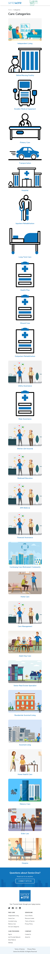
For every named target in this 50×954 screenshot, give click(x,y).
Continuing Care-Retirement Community (25, 567)
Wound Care (25, 323)
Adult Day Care (25, 656)
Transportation (25, 163)
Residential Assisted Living (25, 715)
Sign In (10, 934)
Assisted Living (25, 745)
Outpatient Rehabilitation (25, 356)
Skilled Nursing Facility (25, 75)
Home (10, 10)
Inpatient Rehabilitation (25, 223)
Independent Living (25, 43)
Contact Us (28, 934)
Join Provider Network (14, 937)
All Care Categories (13, 927)
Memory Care (25, 804)
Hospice (25, 863)
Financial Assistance (25, 537)
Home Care (25, 597)
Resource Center (29, 918)
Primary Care (25, 142)
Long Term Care (25, 257)
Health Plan (25, 290)
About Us (27, 937)
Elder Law (25, 833)
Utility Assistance (25, 386)
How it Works (29, 916)
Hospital (25, 190)
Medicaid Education (25, 478)
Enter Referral (12, 940)
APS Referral (25, 508)
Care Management (25, 626)
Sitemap (10, 943)
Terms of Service (29, 921)
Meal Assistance (25, 419)
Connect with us (25, 881)
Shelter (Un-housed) (25, 448)
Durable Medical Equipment (25, 109)
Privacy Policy (29, 924)
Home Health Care (25, 774)
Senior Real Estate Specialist (25, 685)
